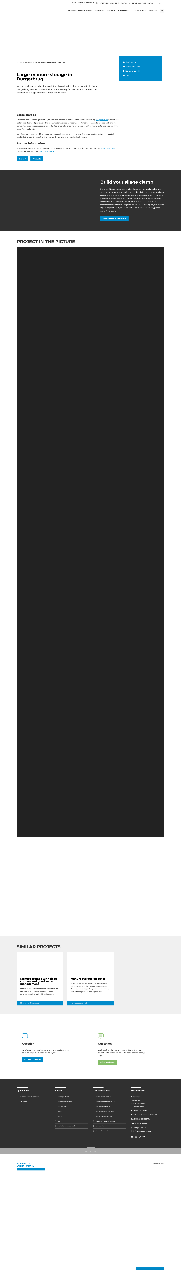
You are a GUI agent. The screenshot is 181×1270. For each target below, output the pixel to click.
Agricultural (129, 62)
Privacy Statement (102, 1131)
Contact (153, 10)
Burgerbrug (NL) (131, 71)
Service (60, 1116)
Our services (124, 10)
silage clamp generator (141, 3)
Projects (111, 10)
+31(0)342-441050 (139, 1128)
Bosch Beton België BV (103, 1106)
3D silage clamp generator (114, 218)
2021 (126, 75)
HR (59, 1121)
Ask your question (32, 1059)
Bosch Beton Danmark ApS (104, 1111)
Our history (23, 1101)
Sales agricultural (63, 1097)
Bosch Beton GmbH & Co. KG (105, 1101)
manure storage (108, 148)
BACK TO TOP (90, 1151)
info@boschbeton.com (142, 1131)
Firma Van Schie (131, 67)
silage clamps (102, 120)
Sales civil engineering (65, 1101)
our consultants (47, 151)
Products (99, 10)
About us (139, 10)
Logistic (60, 1111)
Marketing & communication (67, 1126)
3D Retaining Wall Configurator (111, 3)
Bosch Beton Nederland (103, 1097)
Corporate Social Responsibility (30, 1097)
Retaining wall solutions (80, 10)
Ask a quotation (107, 1062)
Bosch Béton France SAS (104, 1116)
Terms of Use (100, 1126)
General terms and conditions (105, 1121)
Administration (62, 1106)
